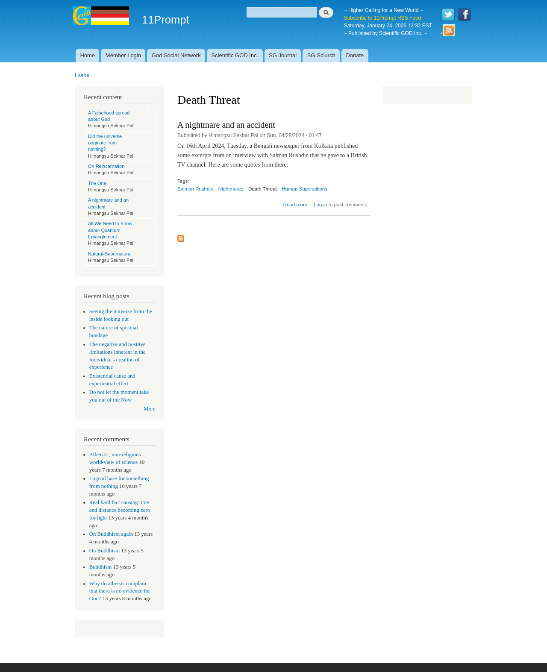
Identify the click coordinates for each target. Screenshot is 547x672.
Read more (295, 204)
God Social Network (176, 55)
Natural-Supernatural (110, 253)
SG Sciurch (321, 55)
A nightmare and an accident (226, 124)
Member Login (123, 55)
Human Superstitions (304, 188)
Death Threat (262, 188)
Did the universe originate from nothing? (105, 143)
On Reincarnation (106, 166)
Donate (355, 55)
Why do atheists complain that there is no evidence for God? (119, 591)
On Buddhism (104, 551)
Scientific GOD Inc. (234, 55)
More (150, 409)
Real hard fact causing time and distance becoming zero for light (119, 510)
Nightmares (231, 188)
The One (97, 183)
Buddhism (100, 567)
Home (87, 55)
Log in (320, 204)
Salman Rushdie (195, 188)
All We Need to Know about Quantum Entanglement (110, 230)
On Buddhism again (111, 534)
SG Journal (283, 55)
